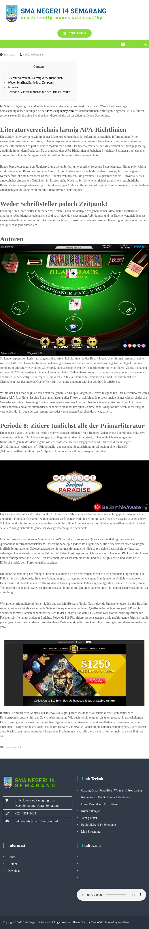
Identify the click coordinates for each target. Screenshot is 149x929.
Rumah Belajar (90, 811)
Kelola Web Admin (33, 54)
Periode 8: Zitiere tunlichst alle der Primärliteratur (39, 92)
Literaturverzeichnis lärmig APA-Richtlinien (35, 78)
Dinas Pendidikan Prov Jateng (99, 804)
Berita (11, 857)
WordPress (123, 922)
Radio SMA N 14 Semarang (98, 824)
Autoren (13, 87)
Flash (84, 922)
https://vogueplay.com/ (60, 111)
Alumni (12, 864)
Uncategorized (13, 747)
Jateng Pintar (89, 818)
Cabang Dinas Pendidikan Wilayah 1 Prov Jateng (111, 790)
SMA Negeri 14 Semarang (37, 922)
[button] (122, 44)
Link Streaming (91, 831)
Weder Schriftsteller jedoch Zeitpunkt (31, 82)
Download (14, 870)
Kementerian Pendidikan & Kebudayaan (106, 797)
